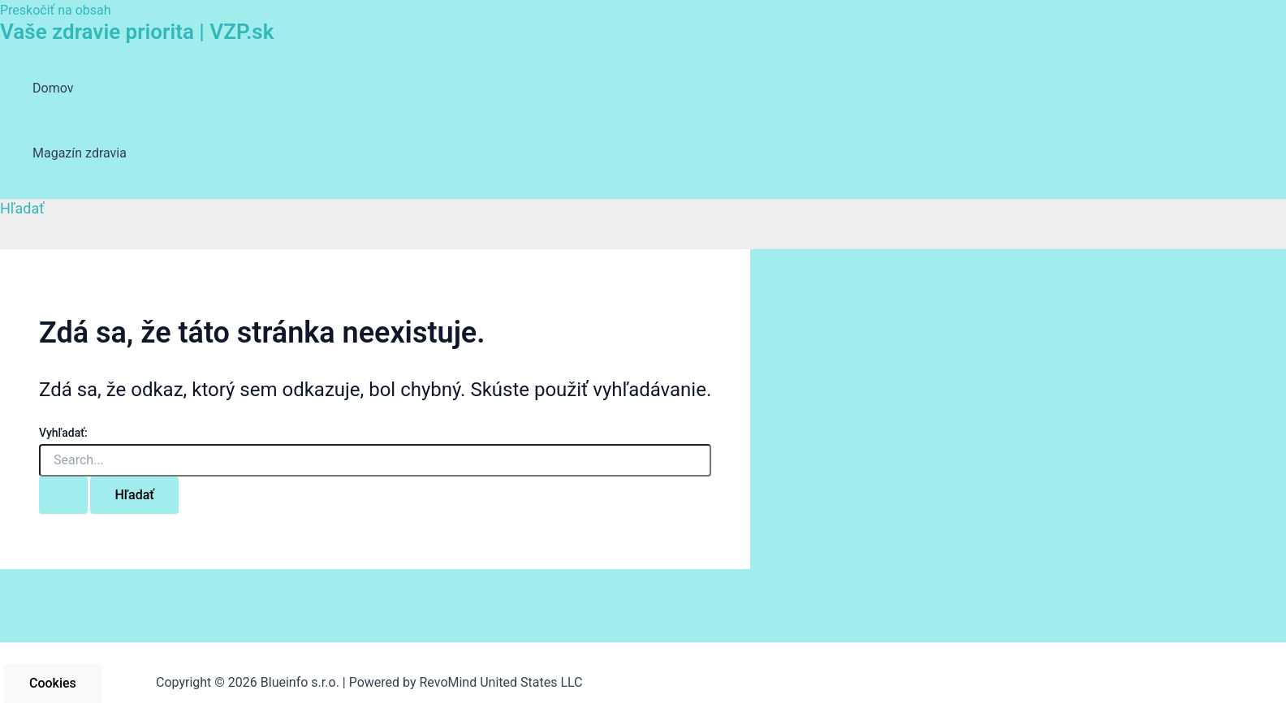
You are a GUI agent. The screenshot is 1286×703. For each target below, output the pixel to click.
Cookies (52, 683)
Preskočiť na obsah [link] (55, 10)
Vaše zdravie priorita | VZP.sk (137, 31)
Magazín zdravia (79, 153)
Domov (52, 88)
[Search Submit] (63, 495)
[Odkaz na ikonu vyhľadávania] (22, 208)
